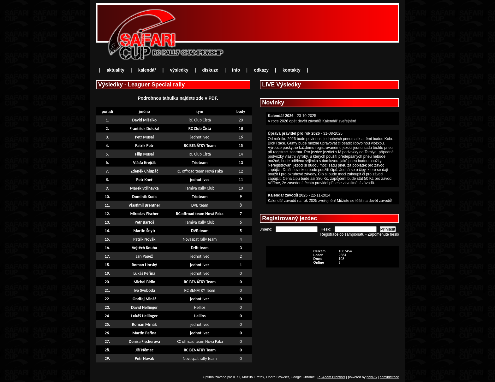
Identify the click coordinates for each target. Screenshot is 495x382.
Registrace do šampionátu (342, 234)
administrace (389, 377)
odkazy (261, 70)
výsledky (179, 70)
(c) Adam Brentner (331, 377)
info (236, 70)
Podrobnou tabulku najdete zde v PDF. (178, 98)
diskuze (210, 70)
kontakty (292, 70)
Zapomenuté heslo (383, 234)
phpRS (372, 377)
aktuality (115, 70)
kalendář (147, 70)
